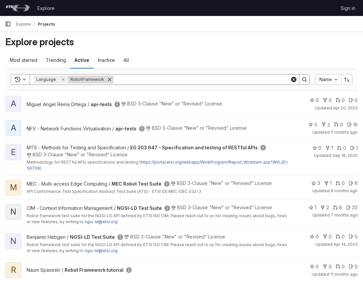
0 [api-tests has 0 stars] (314, 100)
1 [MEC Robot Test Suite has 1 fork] (328, 183)
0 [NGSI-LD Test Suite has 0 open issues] (353, 236)
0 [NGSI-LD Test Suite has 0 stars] (314, 236)
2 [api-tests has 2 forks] (325, 124)
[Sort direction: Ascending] (347, 79)
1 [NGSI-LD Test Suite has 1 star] (312, 207)
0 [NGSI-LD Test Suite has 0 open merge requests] (340, 236)
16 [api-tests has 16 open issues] (352, 124)
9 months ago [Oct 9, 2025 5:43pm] (344, 190)
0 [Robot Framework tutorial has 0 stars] (314, 266)
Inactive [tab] (106, 60)
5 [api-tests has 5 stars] (312, 124)
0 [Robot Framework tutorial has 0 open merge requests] (340, 266)
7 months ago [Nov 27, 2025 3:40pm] (344, 132)
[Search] (202, 79)
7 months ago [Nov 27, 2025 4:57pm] (344, 215)
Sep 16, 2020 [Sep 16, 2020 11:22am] (345, 155)
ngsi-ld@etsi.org (101, 221)
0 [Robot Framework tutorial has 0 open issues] (353, 266)
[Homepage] (18, 8)
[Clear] (294, 79)
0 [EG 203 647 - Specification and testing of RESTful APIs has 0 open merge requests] (341, 148)
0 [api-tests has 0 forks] (327, 100)
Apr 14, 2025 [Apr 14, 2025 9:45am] (346, 244)
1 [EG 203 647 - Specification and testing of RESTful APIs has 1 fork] (329, 148)
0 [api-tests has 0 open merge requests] (340, 100)
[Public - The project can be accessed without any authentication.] (117, 104)
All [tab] (126, 60)
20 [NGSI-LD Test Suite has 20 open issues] (352, 207)
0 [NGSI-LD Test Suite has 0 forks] (327, 236)
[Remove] (110, 79)
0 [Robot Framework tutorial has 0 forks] (327, 266)
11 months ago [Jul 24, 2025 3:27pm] (344, 274)
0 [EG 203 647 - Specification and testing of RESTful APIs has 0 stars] (316, 148)
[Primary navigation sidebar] (8, 24)
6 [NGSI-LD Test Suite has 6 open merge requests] (337, 207)
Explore (46, 8)
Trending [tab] (56, 60)
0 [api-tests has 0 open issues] (353, 100)
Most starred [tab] (23, 60)
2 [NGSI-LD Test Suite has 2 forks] (324, 207)
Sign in (348, 8)
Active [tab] (82, 60)
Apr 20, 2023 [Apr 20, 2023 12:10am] (345, 107)
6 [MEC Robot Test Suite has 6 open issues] (353, 183)
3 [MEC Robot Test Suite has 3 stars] (315, 183)
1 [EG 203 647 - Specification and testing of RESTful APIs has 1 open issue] (354, 148)
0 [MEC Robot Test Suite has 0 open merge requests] (340, 183)
